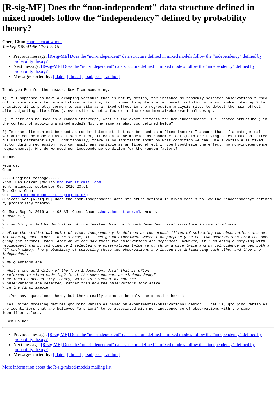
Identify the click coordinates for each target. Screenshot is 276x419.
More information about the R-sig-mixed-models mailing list (56, 414)
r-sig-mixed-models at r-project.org (49, 216)
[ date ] (59, 76)
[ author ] (112, 76)
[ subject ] (93, 76)
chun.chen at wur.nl (44, 41)
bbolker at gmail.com (79, 201)
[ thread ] (75, 76)
